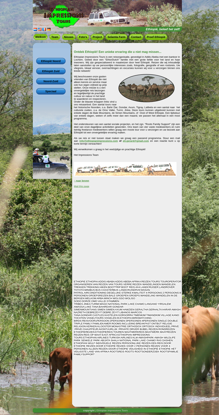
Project (97, 36)
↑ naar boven (81, 180)
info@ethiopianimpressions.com (98, 141)
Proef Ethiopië (156, 36)
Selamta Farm (116, 36)
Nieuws (68, 36)
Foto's (83, 36)
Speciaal (50, 91)
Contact (136, 36)
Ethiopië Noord (51, 61)
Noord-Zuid (50, 81)
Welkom (40, 36)
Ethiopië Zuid (50, 71)
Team (54, 36)
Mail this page (81, 186)
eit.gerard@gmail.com (136, 141)
